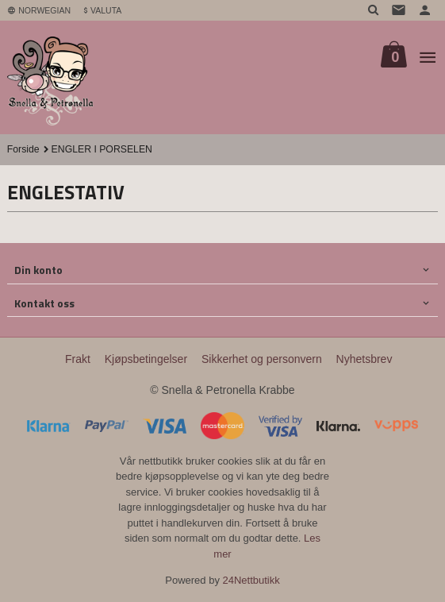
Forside (23, 149)
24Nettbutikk (251, 580)
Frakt (77, 359)
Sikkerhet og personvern (261, 359)
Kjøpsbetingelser (146, 359)
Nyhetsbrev (364, 359)
